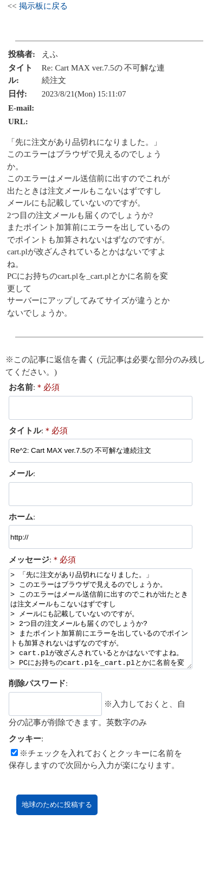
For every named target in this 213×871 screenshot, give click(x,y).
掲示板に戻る (43, 6)
